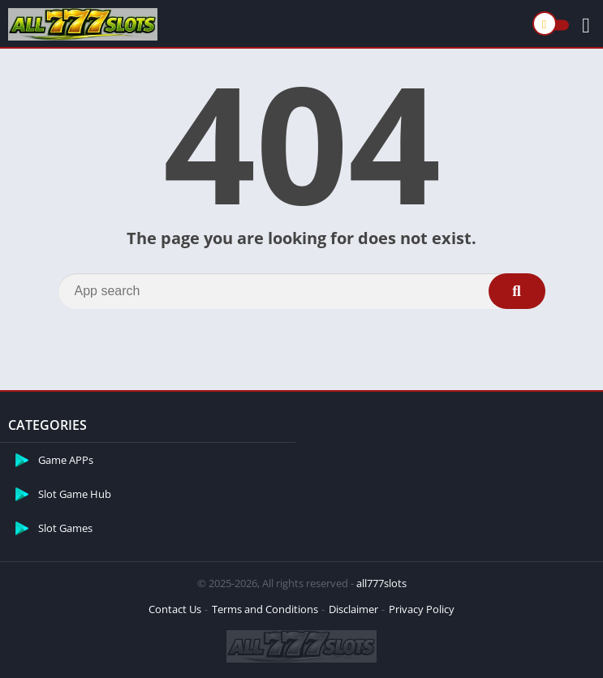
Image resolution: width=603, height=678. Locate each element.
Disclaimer (353, 609)
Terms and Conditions (265, 609)
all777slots (381, 583)
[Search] (301, 291)
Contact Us (175, 609)
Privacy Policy (421, 609)
